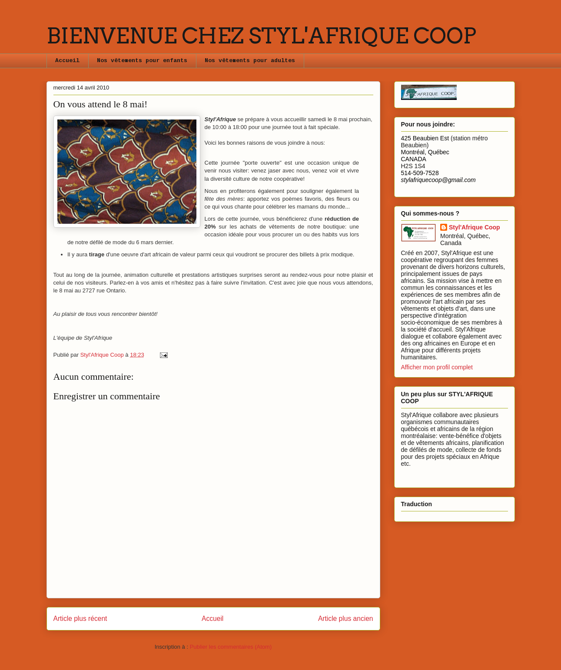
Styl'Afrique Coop (474, 227)
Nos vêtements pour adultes (250, 60)
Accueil (67, 60)
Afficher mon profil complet (437, 367)
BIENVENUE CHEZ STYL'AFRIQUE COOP (261, 36)
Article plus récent (80, 618)
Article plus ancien (345, 618)
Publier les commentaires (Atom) (231, 646)
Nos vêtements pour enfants (142, 60)
